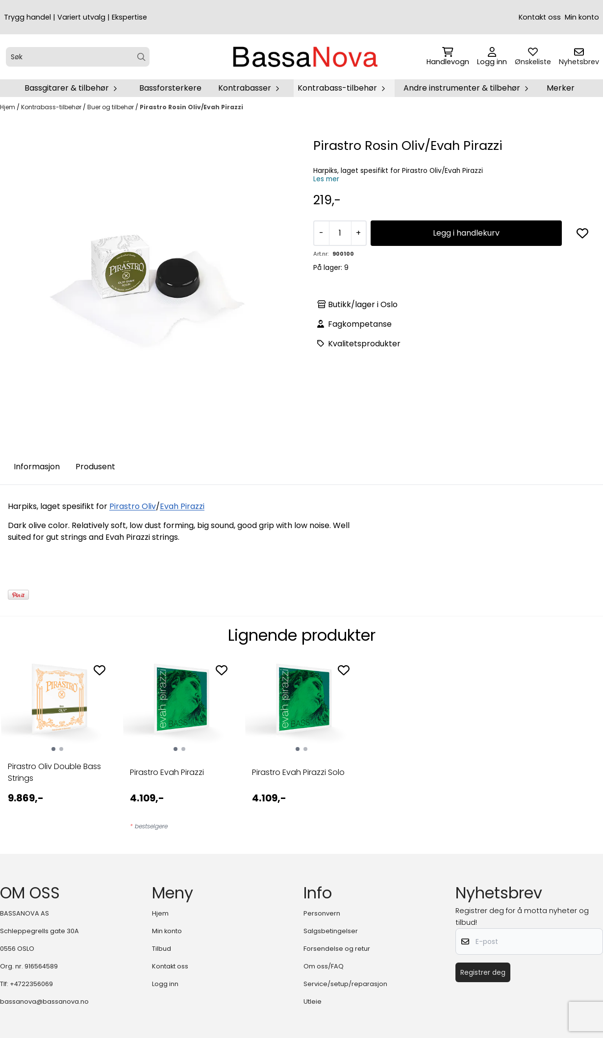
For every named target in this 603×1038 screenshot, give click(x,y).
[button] (582, 233)
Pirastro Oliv (132, 506)
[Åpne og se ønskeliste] (533, 57)
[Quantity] (340, 233)
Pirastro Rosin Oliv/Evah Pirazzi (191, 107)
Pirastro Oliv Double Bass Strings (54, 772)
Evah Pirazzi (182, 506)
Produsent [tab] (95, 466)
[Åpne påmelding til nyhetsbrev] (579, 57)
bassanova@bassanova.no (44, 1001)
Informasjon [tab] (37, 466)
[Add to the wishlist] (99, 670)
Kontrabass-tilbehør (52, 107)
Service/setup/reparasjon (345, 984)
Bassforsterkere (170, 88)
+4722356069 (31, 984)
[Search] (141, 57)
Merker (561, 88)
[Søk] (78, 57)
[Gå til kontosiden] (492, 57)
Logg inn (165, 984)
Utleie (312, 1001)
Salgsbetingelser (330, 931)
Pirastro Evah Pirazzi (167, 772)
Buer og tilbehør (111, 107)
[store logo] (304, 57)
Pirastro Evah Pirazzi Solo (298, 772)
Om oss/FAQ (323, 966)
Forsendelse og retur (336, 948)
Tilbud (161, 948)
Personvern (321, 913)
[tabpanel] (57, 746)
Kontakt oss (540, 17)
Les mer (326, 179)
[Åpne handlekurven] (448, 57)
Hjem (8, 107)
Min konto (582, 17)
